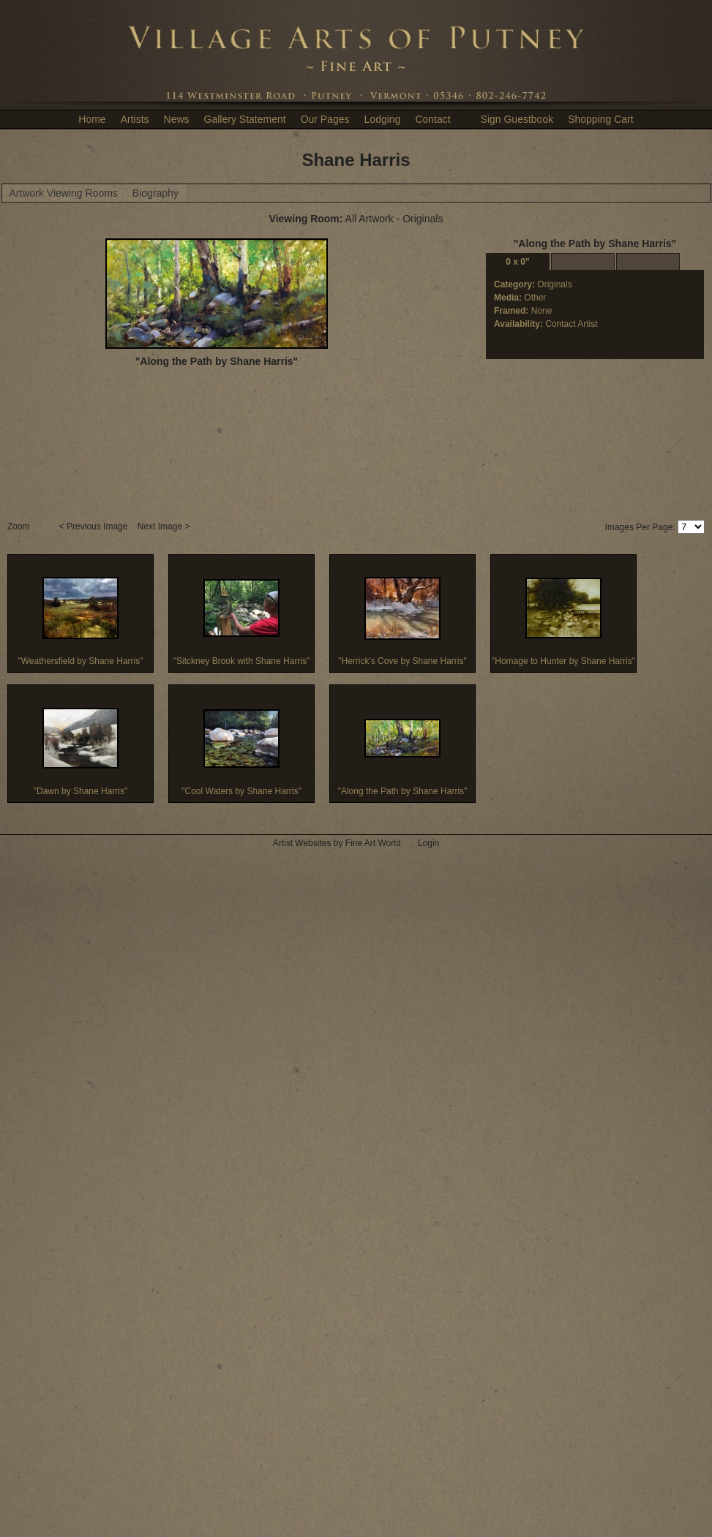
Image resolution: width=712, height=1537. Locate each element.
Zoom (19, 526)
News (177, 119)
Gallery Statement (245, 119)
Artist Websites (302, 843)
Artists (135, 119)
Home (91, 119)
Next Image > (165, 526)
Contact (432, 119)
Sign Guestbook (517, 119)
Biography (155, 193)
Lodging (382, 119)
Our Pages (325, 119)
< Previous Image (94, 526)
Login (428, 843)
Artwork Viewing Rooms (64, 193)
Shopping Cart (601, 119)
